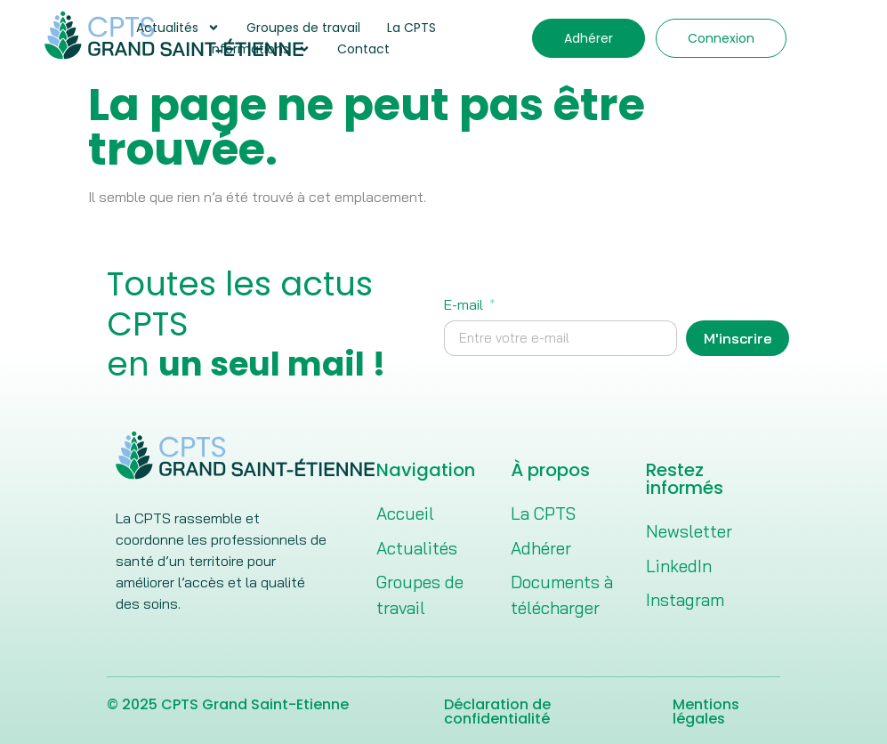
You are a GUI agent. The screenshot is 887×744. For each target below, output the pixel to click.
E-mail (465, 305)
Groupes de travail (303, 27)
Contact (363, 49)
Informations (259, 49)
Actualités (178, 27)
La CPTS (411, 27)
